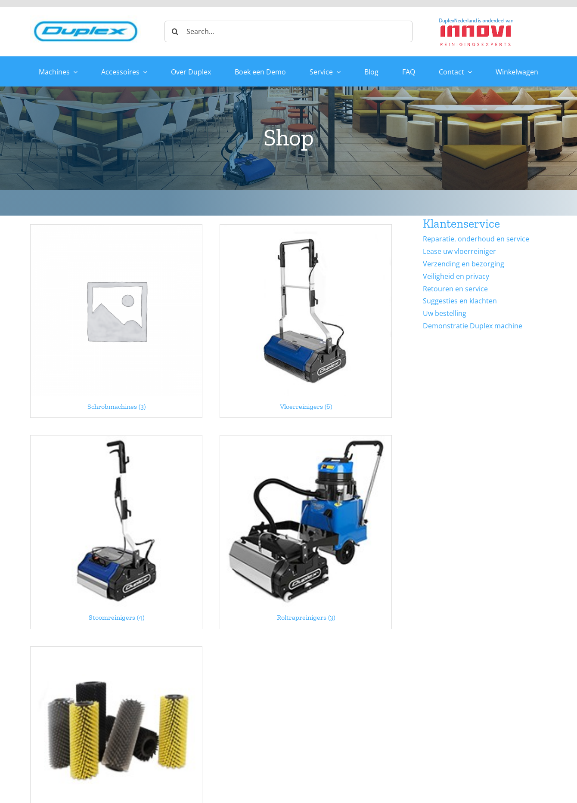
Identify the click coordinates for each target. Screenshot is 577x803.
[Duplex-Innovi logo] (476, 19)
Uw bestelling (444, 313)
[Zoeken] (175, 31)
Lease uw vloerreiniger (459, 251)
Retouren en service (455, 288)
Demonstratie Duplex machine (472, 325)
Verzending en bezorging (463, 264)
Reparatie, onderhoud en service (476, 239)
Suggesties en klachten (460, 301)
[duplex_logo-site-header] (85, 19)
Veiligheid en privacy (456, 276)
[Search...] (288, 31)
